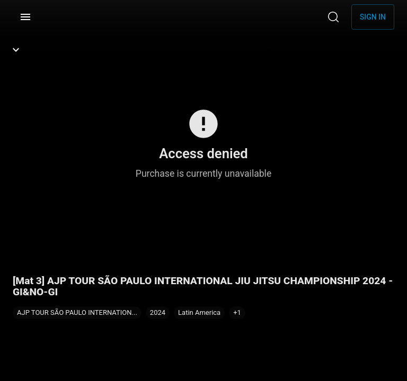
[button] (237, 312)
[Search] (333, 17)
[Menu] (25, 17)
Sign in (373, 17)
